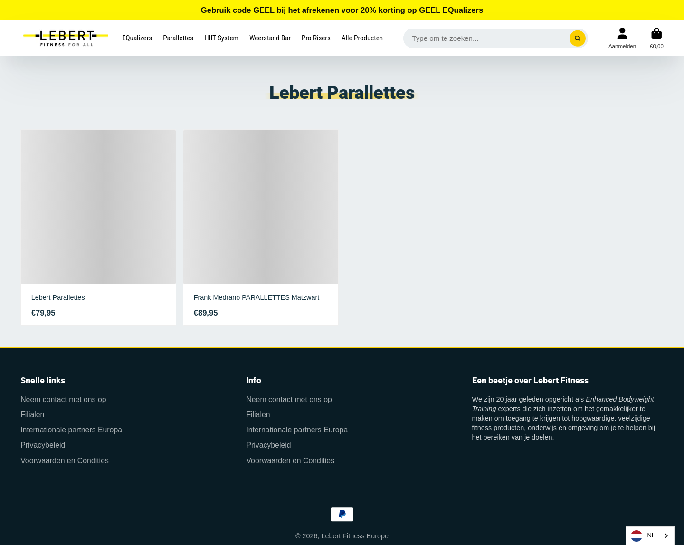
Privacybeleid (42, 445)
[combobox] (650, 535)
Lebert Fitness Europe (355, 536)
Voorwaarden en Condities (64, 461)
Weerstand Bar (270, 38)
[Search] (578, 38)
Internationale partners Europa (71, 430)
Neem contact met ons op (63, 399)
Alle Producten (362, 38)
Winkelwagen (657, 38)
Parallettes (178, 38)
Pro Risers (316, 38)
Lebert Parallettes (98, 228)
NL (643, 536)
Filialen (32, 415)
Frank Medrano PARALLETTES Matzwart (260, 228)
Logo (64, 38)
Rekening (622, 38)
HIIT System (221, 38)
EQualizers (137, 38)
